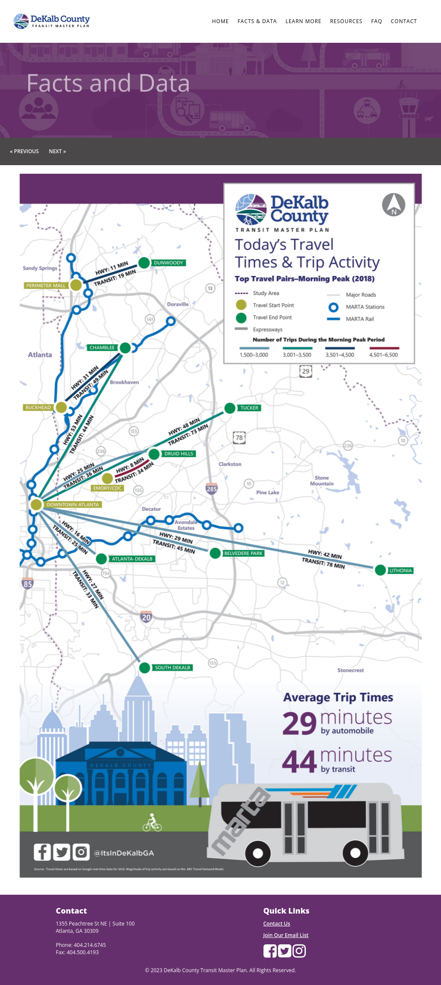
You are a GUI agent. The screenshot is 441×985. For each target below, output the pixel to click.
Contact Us (276, 923)
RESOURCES (346, 21)
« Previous (24, 151)
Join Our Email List (286, 935)
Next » (57, 151)
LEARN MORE (303, 21)
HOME (220, 21)
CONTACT (404, 21)
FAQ (376, 21)
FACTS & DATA (257, 21)
